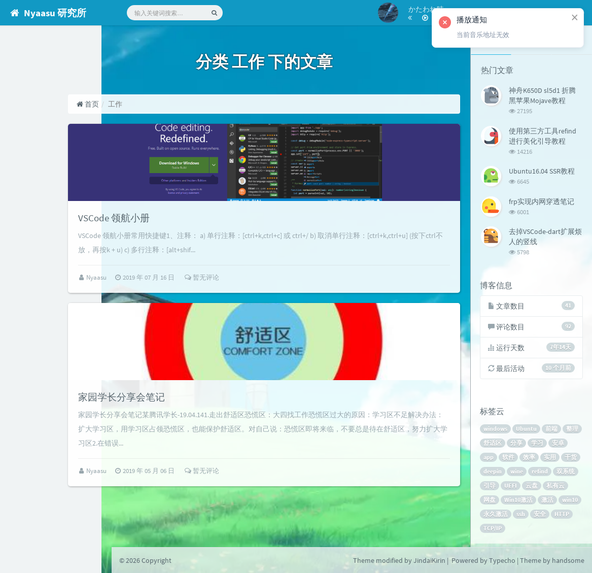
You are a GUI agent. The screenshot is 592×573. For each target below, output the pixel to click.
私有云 (493, 502)
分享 (538, 445)
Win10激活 (546, 502)
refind (561, 474)
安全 (490, 530)
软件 (530, 459)
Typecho (502, 560)
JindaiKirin (429, 560)
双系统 (493, 488)
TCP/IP (538, 530)
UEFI (538, 488)
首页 (141, 104)
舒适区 (514, 445)
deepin (514, 474)
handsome (568, 560)
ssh (567, 516)
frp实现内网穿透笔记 (541, 200)
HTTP (512, 530)
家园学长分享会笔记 (182, 429)
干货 (490, 474)
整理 (490, 445)
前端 (552, 431)
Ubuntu (527, 431)
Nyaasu (151, 294)
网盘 (517, 502)
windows (496, 431)
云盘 (559, 488)
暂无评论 (255, 294)
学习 (559, 445)
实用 (572, 459)
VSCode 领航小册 (173, 234)
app (510, 459)
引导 (517, 488)
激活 (490, 516)
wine (538, 474)
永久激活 (542, 516)
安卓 (490, 459)
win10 (513, 516)
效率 (551, 459)
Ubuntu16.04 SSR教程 (542, 170)
